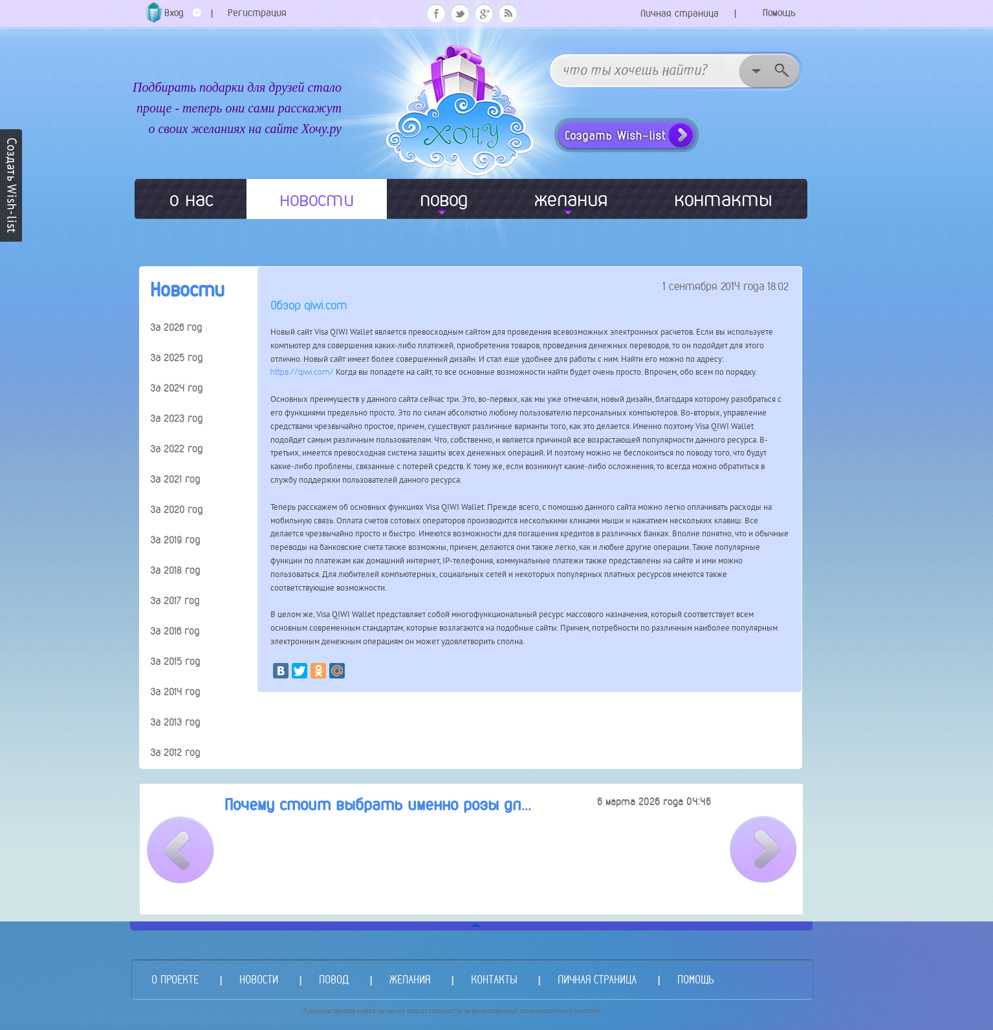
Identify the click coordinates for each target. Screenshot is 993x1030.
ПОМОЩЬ (695, 979)
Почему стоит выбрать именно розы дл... (377, 804)
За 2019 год (175, 539)
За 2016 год (175, 630)
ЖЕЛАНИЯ (409, 979)
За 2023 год (176, 418)
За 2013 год (175, 722)
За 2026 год (176, 327)
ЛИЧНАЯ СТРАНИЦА (597, 979)
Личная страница (679, 13)
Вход (182, 17)
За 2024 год (176, 388)
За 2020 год (176, 509)
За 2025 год (176, 357)
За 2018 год (175, 570)
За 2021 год (175, 479)
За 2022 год (176, 448)
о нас (191, 199)
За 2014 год (175, 691)
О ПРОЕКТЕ (175, 979)
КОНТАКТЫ (494, 979)
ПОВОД (334, 979)
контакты (723, 199)
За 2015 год (175, 661)
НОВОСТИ (258, 979)
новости (316, 199)
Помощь (779, 12)
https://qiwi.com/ (302, 372)
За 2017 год (175, 600)
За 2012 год (175, 752)
